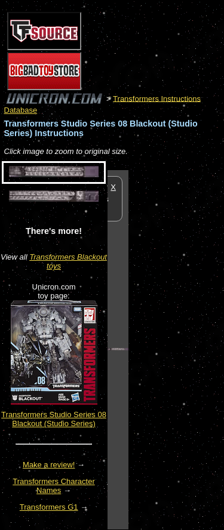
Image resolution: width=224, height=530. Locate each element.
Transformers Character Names (54, 486)
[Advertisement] (176, 349)
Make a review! (49, 464)
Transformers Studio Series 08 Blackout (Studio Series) (53, 419)
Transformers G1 (49, 507)
